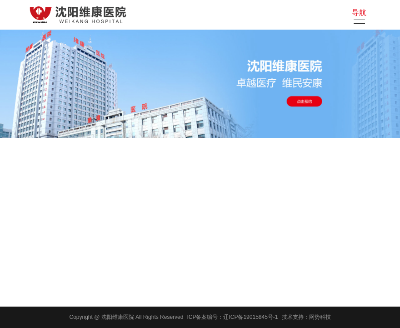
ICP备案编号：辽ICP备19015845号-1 (232, 317)
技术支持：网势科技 (306, 317)
